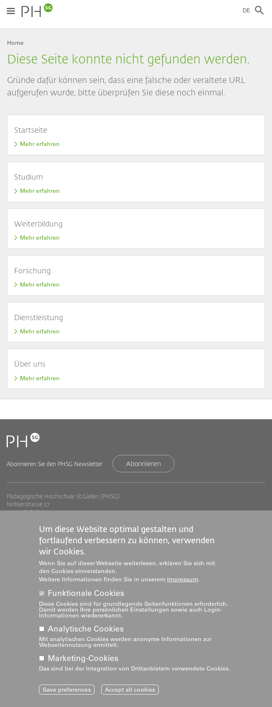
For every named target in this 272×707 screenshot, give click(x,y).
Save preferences (67, 693)
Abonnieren (143, 463)
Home (15, 42)
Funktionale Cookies (86, 597)
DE (246, 10)
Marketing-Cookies (83, 662)
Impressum (182, 583)
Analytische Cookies (86, 633)
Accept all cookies (130, 693)
